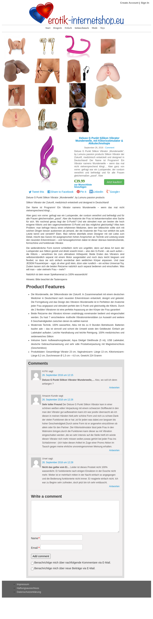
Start (47, 28)
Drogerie (57, 28)
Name (34, 538)
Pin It (83, 191)
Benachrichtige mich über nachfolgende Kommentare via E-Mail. (72, 562)
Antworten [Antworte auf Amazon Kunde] (114, 450)
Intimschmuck (82, 28)
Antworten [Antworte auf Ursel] (114, 486)
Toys (102, 28)
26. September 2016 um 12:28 (57, 462)
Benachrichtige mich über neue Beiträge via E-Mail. (64, 568)
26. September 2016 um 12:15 (57, 375)
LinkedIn (98, 191)
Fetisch (68, 28)
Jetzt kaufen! (114, 182)
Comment (109, 147)
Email (34, 547)
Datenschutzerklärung (29, 591)
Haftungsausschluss (28, 588)
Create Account (129, 2)
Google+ (115, 191)
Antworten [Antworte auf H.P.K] (114, 387)
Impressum (23, 584)
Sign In (145, 2)
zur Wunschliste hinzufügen (83, 186)
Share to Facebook (62, 191)
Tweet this (38, 191)
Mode (94, 28)
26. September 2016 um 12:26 (57, 399)
